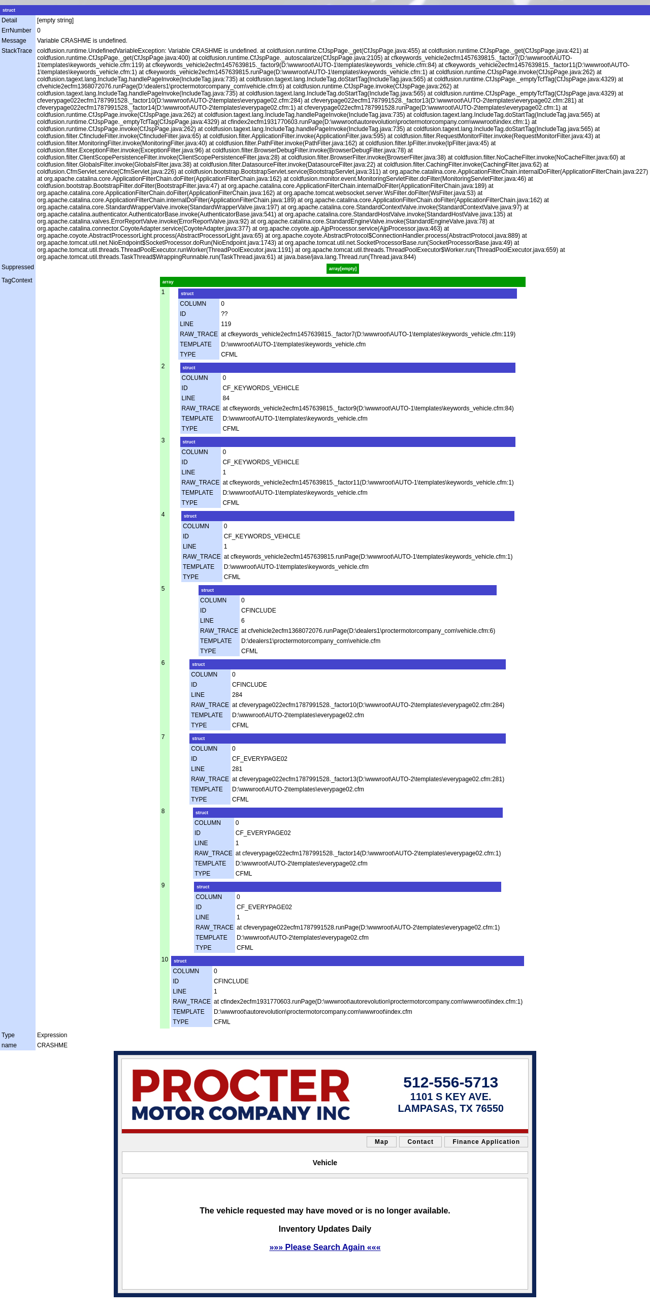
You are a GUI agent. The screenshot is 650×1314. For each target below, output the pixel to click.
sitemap (154, 1303)
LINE (186, 324)
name (9, 1045)
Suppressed (18, 267)
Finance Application (486, 1141)
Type (8, 1035)
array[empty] (343, 268)
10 (164, 959)
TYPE (188, 354)
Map (381, 1141)
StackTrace (17, 50)
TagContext (17, 280)
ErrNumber (16, 30)
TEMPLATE (195, 344)
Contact (420, 1141)
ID (183, 313)
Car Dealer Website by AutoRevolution (362, 1303)
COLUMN (193, 303)
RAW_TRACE (199, 334)
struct (9, 10)
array (168, 281)
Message (14, 40)
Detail (9, 20)
